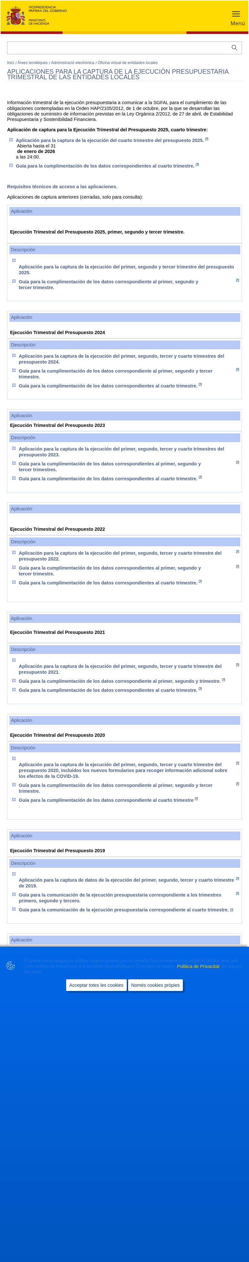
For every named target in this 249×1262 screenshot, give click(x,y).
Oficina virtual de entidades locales (128, 62)
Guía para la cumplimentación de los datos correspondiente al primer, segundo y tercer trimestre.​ (129, 284)
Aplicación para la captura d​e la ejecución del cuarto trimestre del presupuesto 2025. (112, 140)
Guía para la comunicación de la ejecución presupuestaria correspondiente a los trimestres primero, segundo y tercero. (129, 897)
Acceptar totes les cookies (96, 984)
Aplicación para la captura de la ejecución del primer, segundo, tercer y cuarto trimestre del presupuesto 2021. (129, 669)
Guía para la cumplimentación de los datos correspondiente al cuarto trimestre (108, 800)
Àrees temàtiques (33, 62)
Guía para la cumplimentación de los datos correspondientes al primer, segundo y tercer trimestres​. (129, 466)
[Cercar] (124, 47)
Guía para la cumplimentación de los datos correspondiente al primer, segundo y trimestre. (122, 681)
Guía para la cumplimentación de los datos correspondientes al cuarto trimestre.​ (110, 385)
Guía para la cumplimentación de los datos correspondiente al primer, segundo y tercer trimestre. (129, 373)
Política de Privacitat (198, 966)
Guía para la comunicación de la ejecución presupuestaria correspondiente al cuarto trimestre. (126, 909)
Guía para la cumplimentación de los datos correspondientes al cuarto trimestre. (107, 166)
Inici (11, 62)
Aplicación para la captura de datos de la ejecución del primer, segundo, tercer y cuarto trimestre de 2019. (129, 882)
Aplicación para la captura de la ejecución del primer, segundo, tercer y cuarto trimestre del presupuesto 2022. (129, 555)
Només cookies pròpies (155, 984)
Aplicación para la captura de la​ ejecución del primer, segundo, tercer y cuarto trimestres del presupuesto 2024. (121, 359)
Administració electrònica (73, 62)
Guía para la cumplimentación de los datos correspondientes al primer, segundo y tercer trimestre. (129, 570)
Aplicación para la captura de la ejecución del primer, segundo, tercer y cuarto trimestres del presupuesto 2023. (121, 451)
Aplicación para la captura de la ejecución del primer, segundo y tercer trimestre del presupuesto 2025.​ (126, 269)
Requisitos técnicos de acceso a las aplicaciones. (62, 186)
